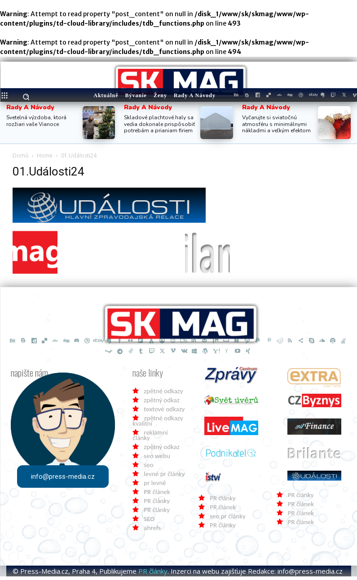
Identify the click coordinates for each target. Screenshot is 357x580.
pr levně (155, 486)
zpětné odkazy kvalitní (157, 424)
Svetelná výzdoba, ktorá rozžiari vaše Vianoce (36, 120)
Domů (20, 155)
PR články (157, 504)
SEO (149, 522)
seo (148, 468)
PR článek (157, 495)
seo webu (157, 459)
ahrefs (152, 531)
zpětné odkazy (163, 395)
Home (45, 155)
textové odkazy (164, 413)
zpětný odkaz (161, 404)
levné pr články (164, 477)
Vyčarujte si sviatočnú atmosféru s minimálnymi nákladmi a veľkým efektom (276, 124)
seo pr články (228, 520)
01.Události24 (48, 171)
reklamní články (149, 438)
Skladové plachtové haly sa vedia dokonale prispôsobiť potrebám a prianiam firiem (159, 124)
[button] (26, 96)
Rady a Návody (30, 107)
